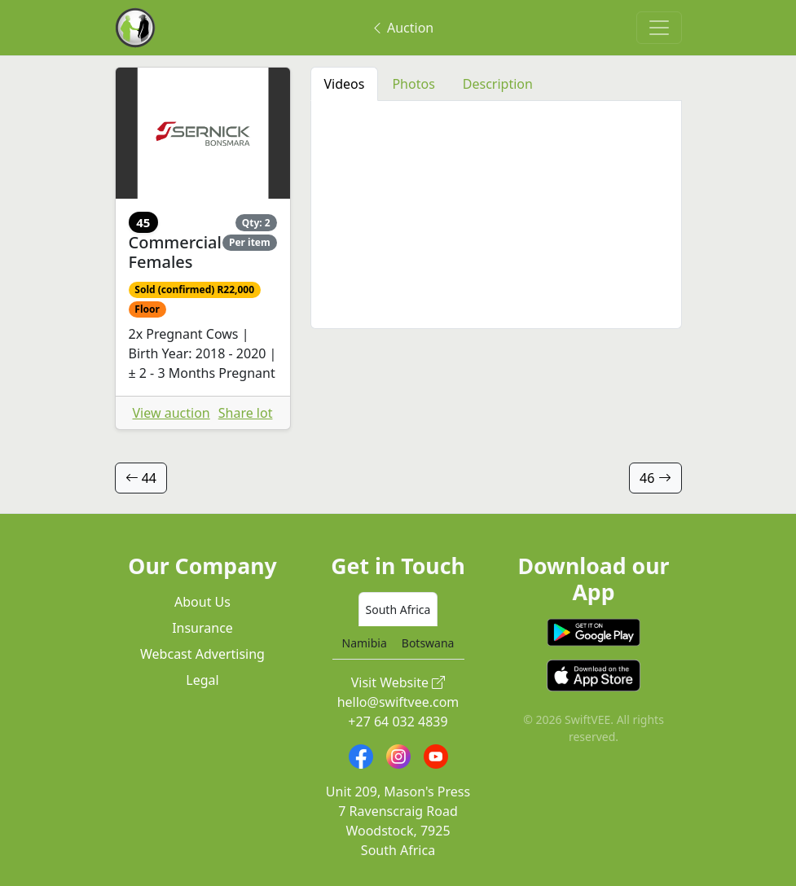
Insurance (202, 628)
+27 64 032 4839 (397, 721)
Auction (402, 28)
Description (498, 84)
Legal (202, 680)
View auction (171, 413)
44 (140, 478)
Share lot (245, 413)
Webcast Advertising (202, 654)
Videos (344, 84)
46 (655, 478)
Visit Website (398, 682)
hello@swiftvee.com (398, 702)
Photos (413, 84)
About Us (202, 602)
